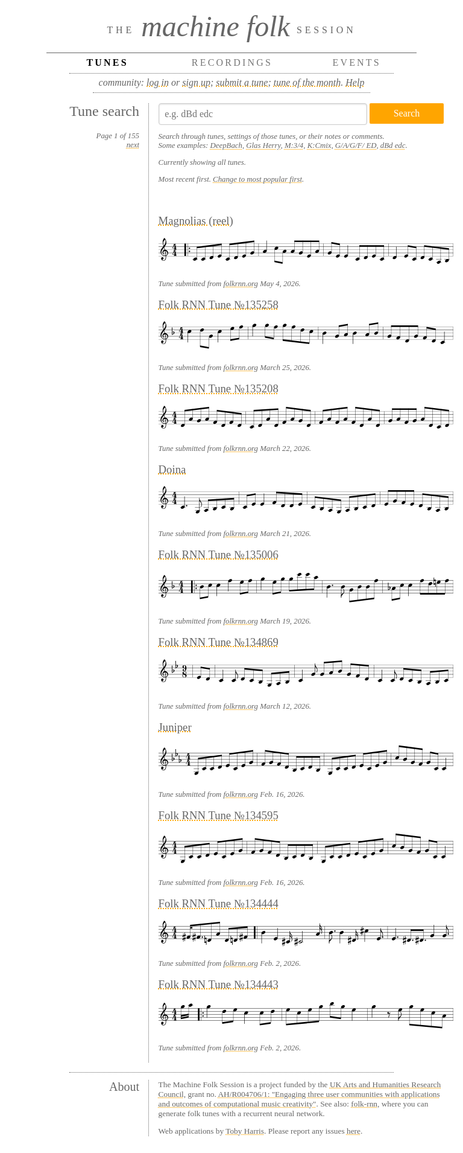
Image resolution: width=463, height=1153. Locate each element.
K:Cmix (319, 145)
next (133, 145)
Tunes (107, 62)
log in (157, 82)
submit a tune (242, 82)
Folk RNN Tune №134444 (219, 903)
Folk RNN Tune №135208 (219, 388)
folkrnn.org (241, 283)
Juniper (175, 727)
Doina (172, 469)
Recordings (232, 62)
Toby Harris (244, 1130)
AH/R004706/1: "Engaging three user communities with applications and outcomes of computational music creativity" (299, 1099)
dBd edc (393, 145)
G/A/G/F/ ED (356, 145)
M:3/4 (294, 145)
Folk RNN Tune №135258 (219, 304)
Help (354, 82)
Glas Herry (263, 145)
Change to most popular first (257, 179)
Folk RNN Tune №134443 (219, 984)
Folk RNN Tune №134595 (219, 815)
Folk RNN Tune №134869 (219, 642)
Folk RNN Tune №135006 (219, 554)
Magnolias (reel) (196, 220)
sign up (196, 82)
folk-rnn (364, 1103)
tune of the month (307, 82)
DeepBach (226, 145)
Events (356, 62)
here (354, 1130)
